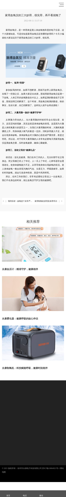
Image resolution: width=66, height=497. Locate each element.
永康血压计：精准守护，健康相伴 (20, 269)
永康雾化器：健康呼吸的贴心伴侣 (20, 318)
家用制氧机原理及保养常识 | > (48, 201)
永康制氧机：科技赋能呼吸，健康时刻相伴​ (25, 368)
